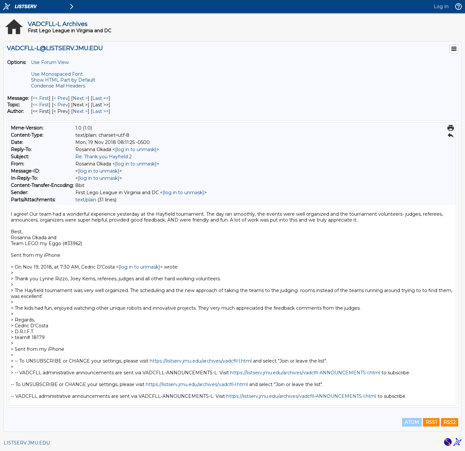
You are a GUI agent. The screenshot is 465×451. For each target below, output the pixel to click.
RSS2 (449, 422)
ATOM (412, 422)
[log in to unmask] (136, 149)
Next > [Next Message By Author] (80, 111)
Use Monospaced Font (57, 74)
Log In (441, 6)
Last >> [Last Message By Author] (100, 111)
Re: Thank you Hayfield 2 (103, 157)
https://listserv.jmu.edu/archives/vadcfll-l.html (201, 361)
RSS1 (431, 422)
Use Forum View (50, 62)
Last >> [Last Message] (100, 98)
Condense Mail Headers (58, 86)
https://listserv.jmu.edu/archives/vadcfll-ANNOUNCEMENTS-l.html (305, 373)
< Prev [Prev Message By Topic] (60, 105)
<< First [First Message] (41, 98)
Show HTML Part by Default (63, 80)
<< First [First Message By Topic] (41, 105)
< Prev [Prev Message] (60, 98)
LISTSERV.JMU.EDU (27, 443)
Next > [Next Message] (80, 98)
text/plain (85, 200)
